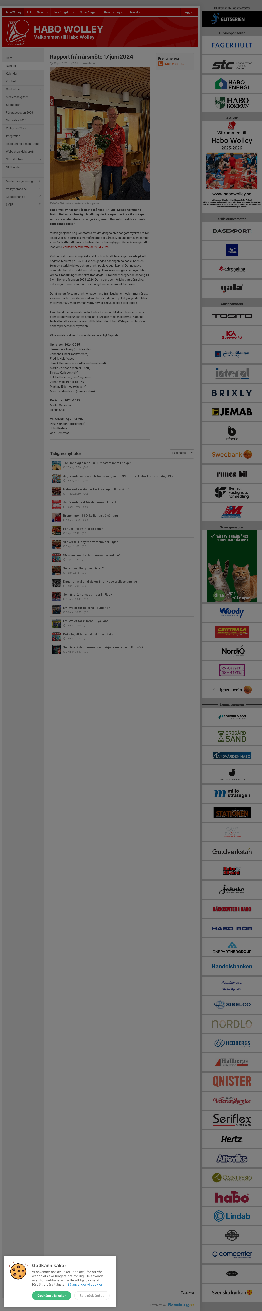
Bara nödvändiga (92, 1296)
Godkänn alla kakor (51, 1296)
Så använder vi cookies (85, 1284)
